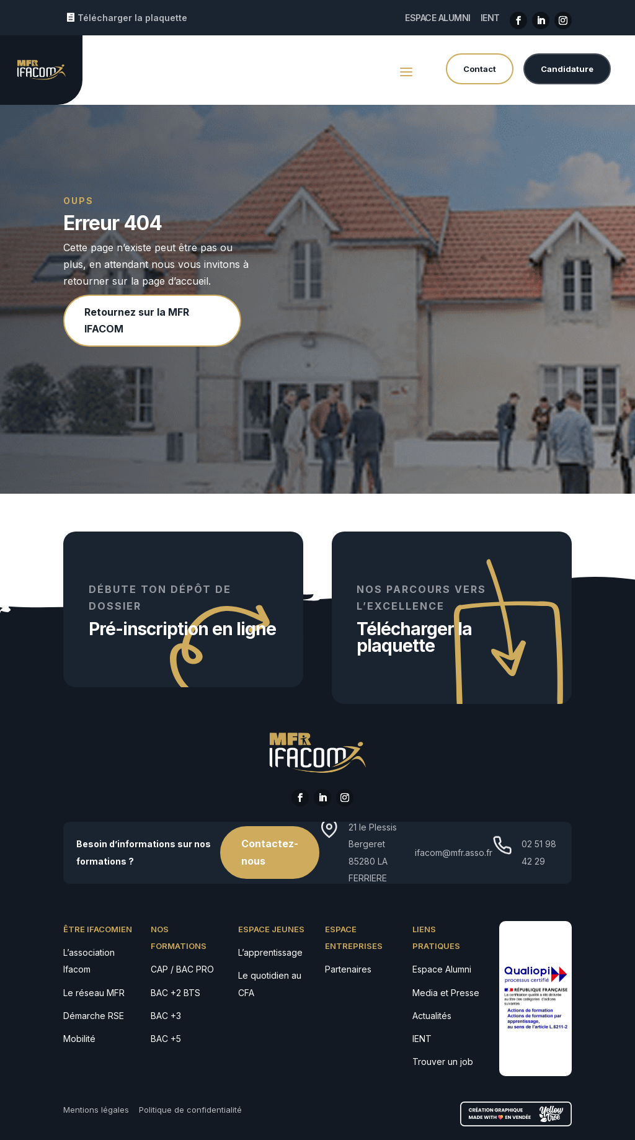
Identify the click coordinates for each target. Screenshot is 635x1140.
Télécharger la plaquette (132, 17)
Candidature (567, 69)
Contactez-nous (269, 851)
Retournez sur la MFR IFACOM (136, 320)
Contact (479, 69)
